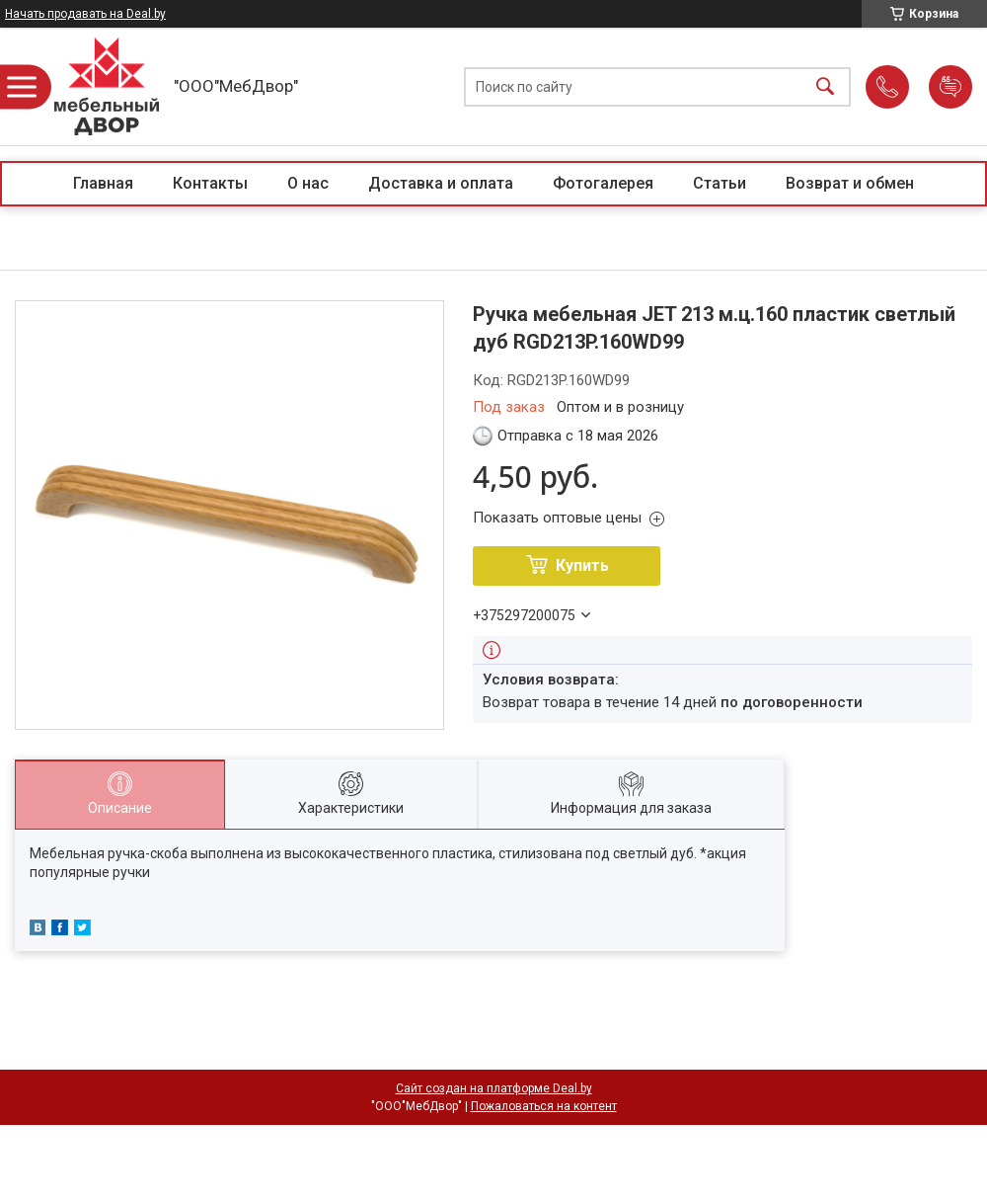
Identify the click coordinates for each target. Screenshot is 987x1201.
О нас (308, 183)
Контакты (210, 183)
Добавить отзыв (950, 87)
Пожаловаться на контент (544, 1106)
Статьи (719, 183)
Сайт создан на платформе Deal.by (494, 1088)
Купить (582, 565)
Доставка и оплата (440, 183)
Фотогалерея (603, 183)
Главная (103, 183)
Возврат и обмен (850, 183)
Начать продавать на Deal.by (85, 14)
